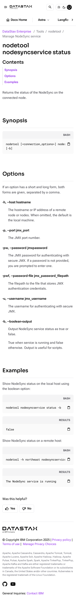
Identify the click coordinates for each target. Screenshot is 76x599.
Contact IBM (35, 593)
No (26, 508)
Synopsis (10, 70)
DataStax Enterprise (16, 31)
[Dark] (64, 7)
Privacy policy (61, 540)
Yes (10, 508)
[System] (69, 7)
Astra (44, 20)
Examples (11, 82)
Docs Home (16, 20)
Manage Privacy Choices (39, 544)
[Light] (58, 7)
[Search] (50, 7)
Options (10, 76)
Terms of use (11, 544)
